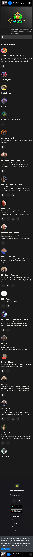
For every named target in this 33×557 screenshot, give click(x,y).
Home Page (16, 516)
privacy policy (24, 545)
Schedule (16, 523)
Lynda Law (6, 208)
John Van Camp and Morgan (13, 160)
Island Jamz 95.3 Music (11, 119)
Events (16, 534)
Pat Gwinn (5, 384)
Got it (5, 549)
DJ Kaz (4, 106)
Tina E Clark (6, 432)
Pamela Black (7, 362)
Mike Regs (5, 299)
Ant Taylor (6, 80)
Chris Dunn (6, 93)
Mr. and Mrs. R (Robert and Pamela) (16, 319)
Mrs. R (4, 344)
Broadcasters (16, 520)
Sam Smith (5, 408)
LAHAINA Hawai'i (16, 467)
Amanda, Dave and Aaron (12, 56)
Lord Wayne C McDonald (12, 184)
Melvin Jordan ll (8, 256)
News (16, 530)
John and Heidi (7, 138)
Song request (16, 527)
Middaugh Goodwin (9, 275)
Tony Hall (5, 456)
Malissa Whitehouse (10, 232)
